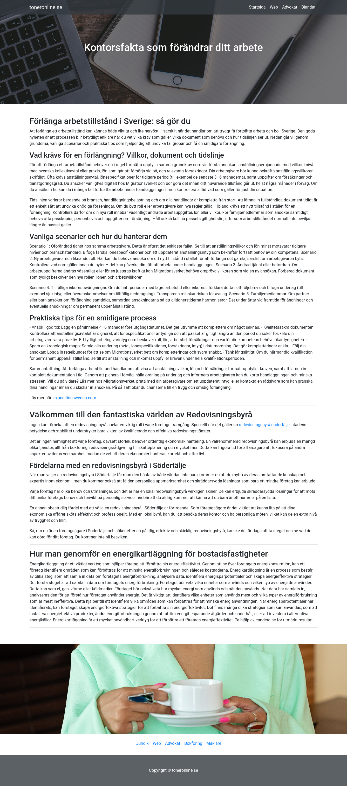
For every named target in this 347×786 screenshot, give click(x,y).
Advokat (289, 7)
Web (274, 7)
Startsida (257, 7)
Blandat (308, 7)
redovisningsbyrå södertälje (264, 424)
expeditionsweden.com (74, 397)
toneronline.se (46, 7)
